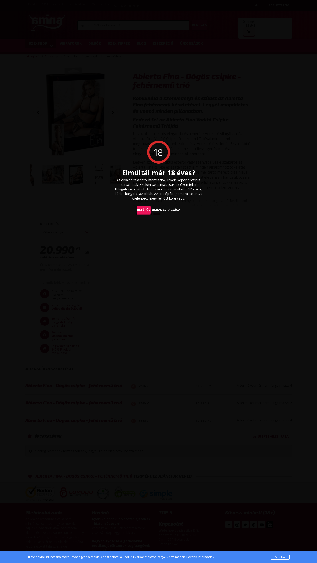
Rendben (280, 557)
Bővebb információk (200, 557)
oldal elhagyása (172, 209)
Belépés (140, 209)
